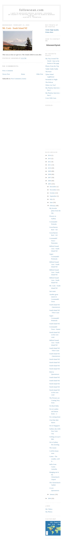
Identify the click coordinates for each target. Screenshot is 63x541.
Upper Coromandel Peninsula (54, 256)
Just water (52, 291)
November (53, 190)
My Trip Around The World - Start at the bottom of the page (52, 61)
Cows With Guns (50, 98)
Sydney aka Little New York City (54, 431)
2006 (49, 181)
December (53, 187)
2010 (49, 168)
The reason (52, 448)
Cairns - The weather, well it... (54, 459)
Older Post (39, 74)
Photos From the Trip (52, 66)
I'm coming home (54, 417)
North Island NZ (54, 359)
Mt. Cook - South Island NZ (14, 28)
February (53, 205)
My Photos (48, 512)
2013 (49, 158)
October (52, 193)
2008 (49, 174)
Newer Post (6, 74)
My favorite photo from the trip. (54, 210)
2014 (49, 155)
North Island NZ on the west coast (54, 334)
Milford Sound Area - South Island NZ (54, 248)
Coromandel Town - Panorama (53, 240)
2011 (49, 165)
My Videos (48, 509)
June (51, 202)
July (51, 199)
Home (23, 74)
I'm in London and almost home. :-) (53, 411)
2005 (49, 184)
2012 (49, 162)
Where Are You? (50, 85)
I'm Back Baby (54, 406)
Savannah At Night (51, 79)
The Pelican (49, 82)
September (53, 196)
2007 (49, 177)
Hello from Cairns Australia (53, 466)
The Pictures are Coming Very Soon (54, 400)
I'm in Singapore (54, 426)
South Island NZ (54, 324)
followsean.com (31, 10)
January (52, 494)
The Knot (48, 71)
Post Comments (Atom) (18, 79)
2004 (49, 498)
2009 (49, 171)
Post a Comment (7, 71)
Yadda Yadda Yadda (51, 69)
